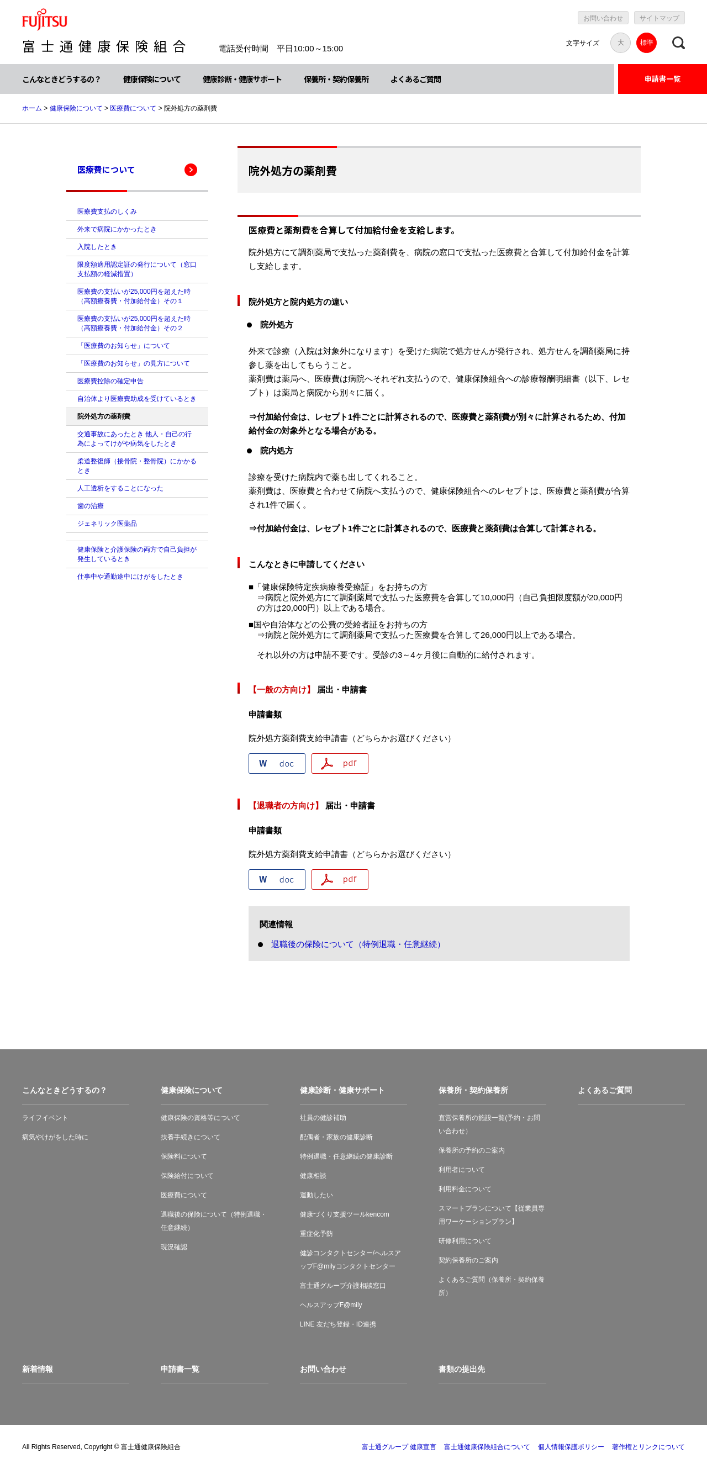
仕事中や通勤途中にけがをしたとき (130, 576)
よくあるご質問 (416, 78)
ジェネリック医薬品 (107, 523)
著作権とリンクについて (648, 1447)
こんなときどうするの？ (61, 78)
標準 (646, 42)
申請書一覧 (662, 78)
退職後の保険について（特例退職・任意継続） (358, 944)
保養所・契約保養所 (336, 78)
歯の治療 (90, 506)
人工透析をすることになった (120, 488)
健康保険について (152, 78)
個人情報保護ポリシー (571, 1447)
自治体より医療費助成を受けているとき (137, 399)
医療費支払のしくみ (107, 211)
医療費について (133, 108)
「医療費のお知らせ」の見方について (133, 363)
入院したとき (97, 247)
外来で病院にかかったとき (117, 229)
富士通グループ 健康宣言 (399, 1447)
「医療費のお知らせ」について (123, 346)
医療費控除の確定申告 (110, 381)
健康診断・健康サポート (242, 78)
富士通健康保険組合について (487, 1447)
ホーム (32, 108)
